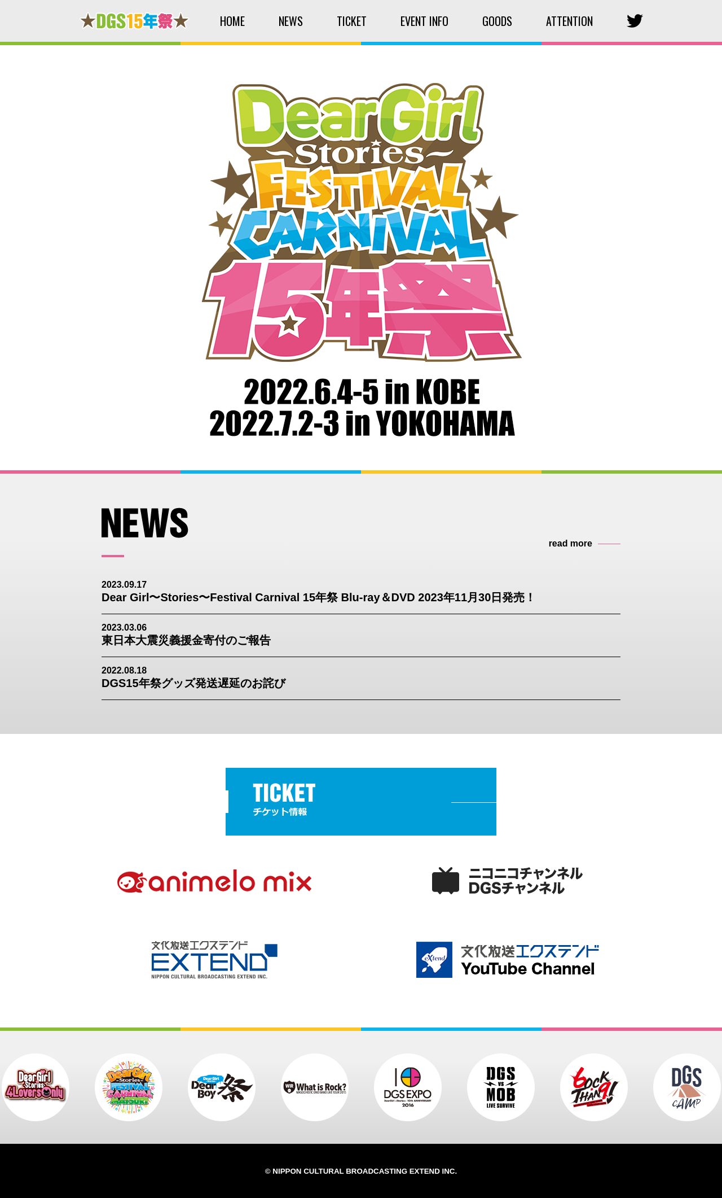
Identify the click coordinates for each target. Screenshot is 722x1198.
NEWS (291, 20)
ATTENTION (569, 20)
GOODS (497, 20)
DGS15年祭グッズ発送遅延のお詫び (193, 683)
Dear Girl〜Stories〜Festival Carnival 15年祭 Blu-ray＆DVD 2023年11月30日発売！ (319, 597)
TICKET (352, 20)
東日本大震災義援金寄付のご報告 (186, 640)
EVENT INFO (424, 20)
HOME (232, 20)
